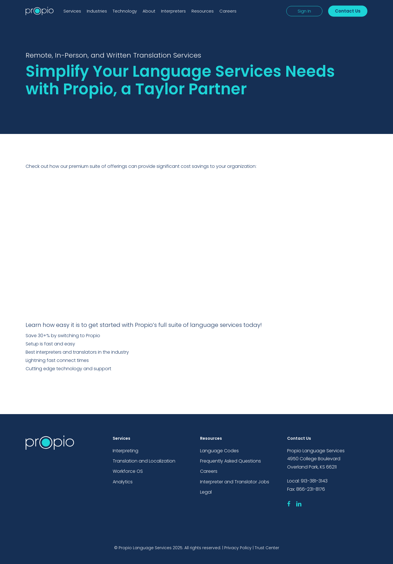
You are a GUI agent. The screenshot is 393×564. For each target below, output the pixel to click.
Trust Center (267, 548)
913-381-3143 (314, 481)
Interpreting (125, 450)
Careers (208, 471)
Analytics (123, 482)
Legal (206, 492)
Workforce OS (128, 471)
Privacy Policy (238, 548)
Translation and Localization (144, 461)
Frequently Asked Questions (230, 461)
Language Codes (219, 450)
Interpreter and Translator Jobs (234, 482)
